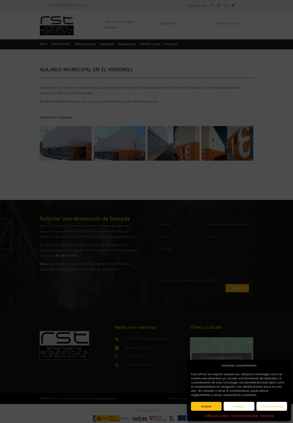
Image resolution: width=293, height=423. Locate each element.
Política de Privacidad (244, 415)
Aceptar (206, 406)
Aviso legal (267, 415)
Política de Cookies (217, 415)
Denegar (239, 406)
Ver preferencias (271, 406)
